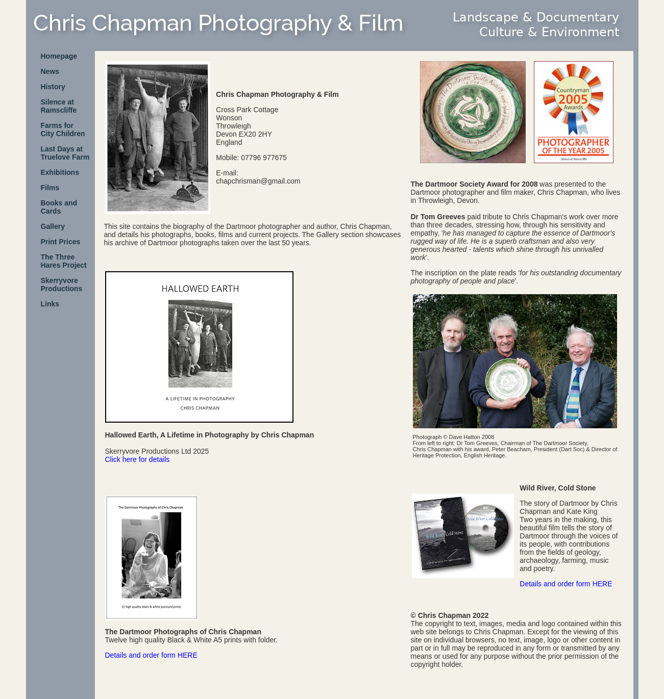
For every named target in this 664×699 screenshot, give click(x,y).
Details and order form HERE (151, 655)
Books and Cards (59, 207)
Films (50, 188)
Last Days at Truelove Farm (65, 153)
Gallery (53, 226)
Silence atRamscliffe (59, 106)
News (50, 71)
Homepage (59, 56)
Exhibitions (60, 172)
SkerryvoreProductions (62, 284)
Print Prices (61, 242)
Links (50, 304)
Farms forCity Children (63, 129)
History (53, 87)
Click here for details (137, 459)
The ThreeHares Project (64, 261)
